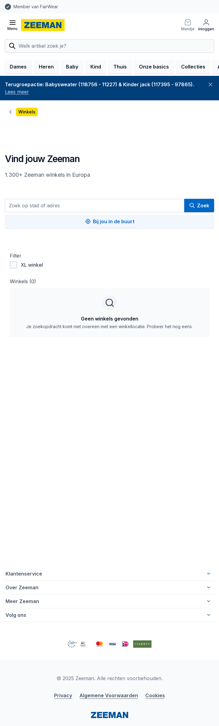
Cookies (155, 695)
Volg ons (108, 615)
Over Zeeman (108, 587)
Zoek (199, 205)
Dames (18, 67)
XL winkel (26, 265)
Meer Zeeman (108, 601)
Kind (95, 67)
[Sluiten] (210, 84)
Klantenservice (108, 574)
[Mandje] (188, 25)
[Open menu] (12, 25)
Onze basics (154, 67)
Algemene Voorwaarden (108, 695)
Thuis (120, 67)
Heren (46, 67)
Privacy (63, 695)
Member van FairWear (35, 6)
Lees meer (17, 92)
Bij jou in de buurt (109, 221)
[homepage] (43, 25)
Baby (72, 67)
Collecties (193, 67)
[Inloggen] (206, 25)
